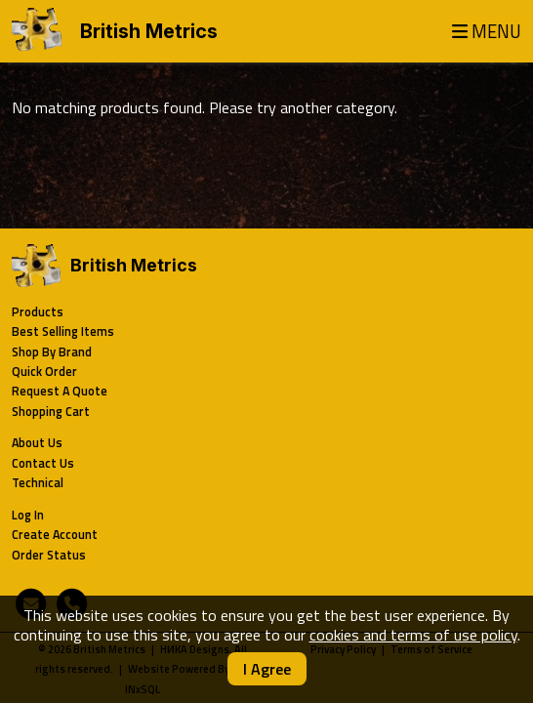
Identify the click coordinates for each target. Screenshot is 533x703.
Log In (28, 515)
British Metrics (149, 31)
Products (37, 312)
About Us (37, 443)
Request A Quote (59, 391)
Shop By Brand (52, 352)
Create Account (55, 534)
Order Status (49, 555)
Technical (37, 483)
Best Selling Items (63, 331)
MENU (486, 31)
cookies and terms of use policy (413, 634)
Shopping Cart (51, 411)
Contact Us (43, 463)
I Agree (267, 669)
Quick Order (44, 371)
